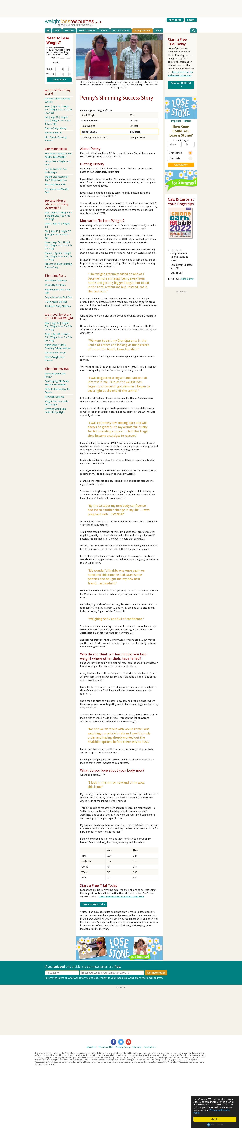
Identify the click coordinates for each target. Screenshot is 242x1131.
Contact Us (150, 1046)
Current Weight (181, 140)
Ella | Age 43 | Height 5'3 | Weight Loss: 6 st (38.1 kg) (58, 234)
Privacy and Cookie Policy (211, 1111)
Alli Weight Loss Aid (54, 396)
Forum (104, 30)
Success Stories (121, 30)
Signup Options (142, 30)
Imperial (176, 120)
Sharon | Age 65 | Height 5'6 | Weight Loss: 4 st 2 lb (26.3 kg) (58, 256)
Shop (158, 30)
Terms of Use (105, 1046)
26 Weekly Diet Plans (55, 285)
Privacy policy (171, 977)
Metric (187, 120)
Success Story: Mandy (56, 128)
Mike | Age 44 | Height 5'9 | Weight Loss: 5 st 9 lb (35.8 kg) (58, 326)
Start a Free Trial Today (98, 885)
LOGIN (191, 20)
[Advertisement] (121, 8)
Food (56, 30)
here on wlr (187, 278)
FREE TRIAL (175, 20)
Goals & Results (87, 30)
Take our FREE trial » (93, 904)
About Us (91, 1046)
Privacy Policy (122, 1046)
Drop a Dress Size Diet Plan (58, 297)
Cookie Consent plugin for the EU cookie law (215, 1125)
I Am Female (180, 153)
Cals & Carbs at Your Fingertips (181, 201)
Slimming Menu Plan (55, 184)
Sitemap (136, 1046)
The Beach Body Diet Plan (58, 306)
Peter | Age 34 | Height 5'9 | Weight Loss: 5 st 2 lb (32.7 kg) (58, 109)
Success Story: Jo (53, 132)
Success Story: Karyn (55, 352)
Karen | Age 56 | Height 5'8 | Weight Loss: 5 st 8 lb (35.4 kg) (58, 245)
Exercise (69, 30)
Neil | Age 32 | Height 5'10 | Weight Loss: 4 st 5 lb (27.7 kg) (58, 120)
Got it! (214, 1119)
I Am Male (180, 158)
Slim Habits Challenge (56, 280)
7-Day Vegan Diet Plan (56, 302)
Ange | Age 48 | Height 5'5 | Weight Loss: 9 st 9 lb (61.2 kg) (58, 337)
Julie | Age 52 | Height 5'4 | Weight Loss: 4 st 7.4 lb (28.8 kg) (58, 215)
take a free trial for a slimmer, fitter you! (121, 896)
